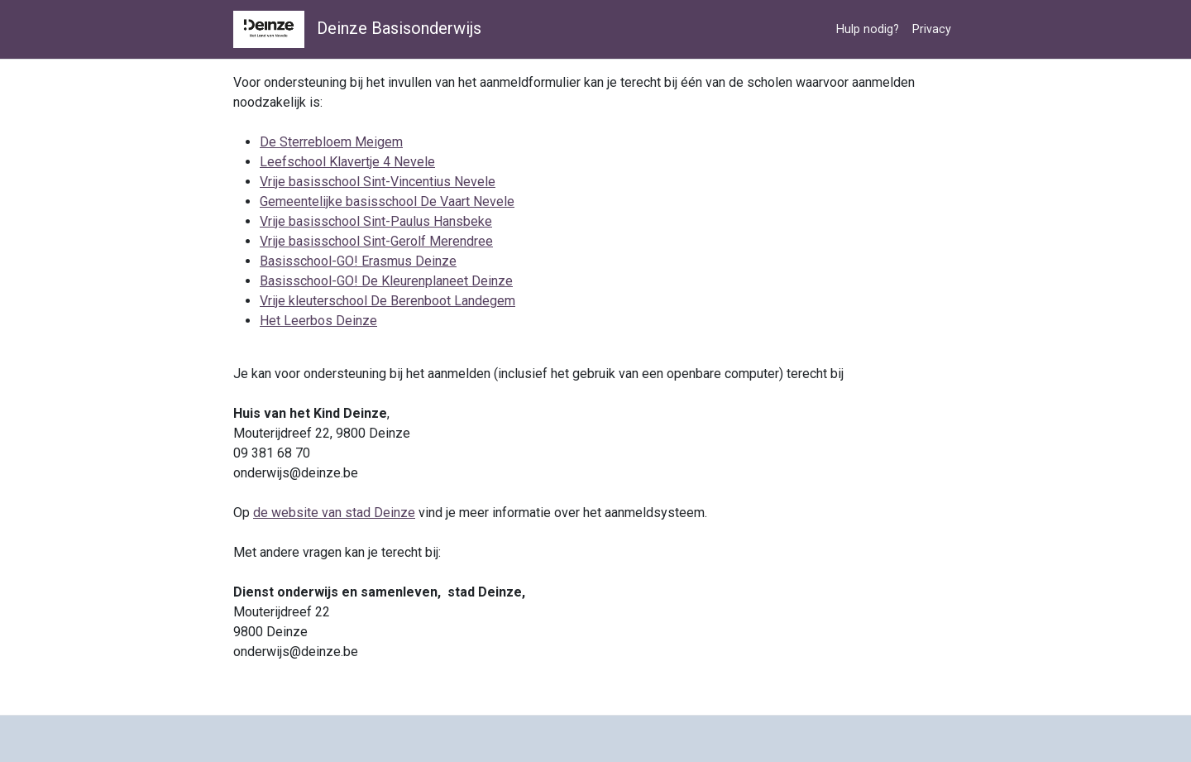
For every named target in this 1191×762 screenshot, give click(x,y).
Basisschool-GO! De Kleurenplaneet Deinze (386, 281)
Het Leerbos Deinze (318, 320)
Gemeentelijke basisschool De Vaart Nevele (387, 201)
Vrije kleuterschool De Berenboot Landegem (387, 301)
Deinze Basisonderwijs (357, 29)
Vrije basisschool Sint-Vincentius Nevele (377, 181)
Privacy (931, 29)
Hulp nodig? (867, 29)
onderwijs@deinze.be (295, 473)
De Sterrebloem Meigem (331, 142)
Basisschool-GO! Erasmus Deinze (358, 261)
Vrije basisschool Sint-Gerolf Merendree (376, 241)
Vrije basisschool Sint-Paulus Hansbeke (376, 221)
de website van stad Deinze (334, 512)
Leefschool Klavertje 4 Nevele (347, 162)
